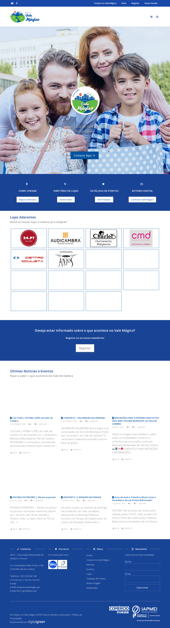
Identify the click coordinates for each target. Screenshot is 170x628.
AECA (14, 452)
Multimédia (91, 587)
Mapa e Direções (27, 199)
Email (128, 573)
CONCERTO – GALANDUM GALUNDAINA (83, 417)
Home (89, 555)
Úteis (124, 3)
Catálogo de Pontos (96, 578)
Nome (128, 561)
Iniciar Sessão (151, 3)
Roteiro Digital (93, 583)
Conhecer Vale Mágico (142, 199)
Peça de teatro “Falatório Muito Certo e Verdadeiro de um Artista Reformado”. (134, 499)
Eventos (26, 452)
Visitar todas (66, 199)
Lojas (89, 573)
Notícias (90, 564)
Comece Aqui (85, 155)
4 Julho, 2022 (118, 427)
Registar (135, 3)
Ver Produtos (104, 199)
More (43, 424)
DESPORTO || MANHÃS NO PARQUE (81, 497)
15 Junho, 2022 (67, 500)
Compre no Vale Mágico (105, 3)
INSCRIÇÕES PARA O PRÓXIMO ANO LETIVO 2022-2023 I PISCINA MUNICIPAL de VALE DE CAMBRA (135, 420)
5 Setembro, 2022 (18, 424)
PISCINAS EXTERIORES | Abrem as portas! (33, 497)
